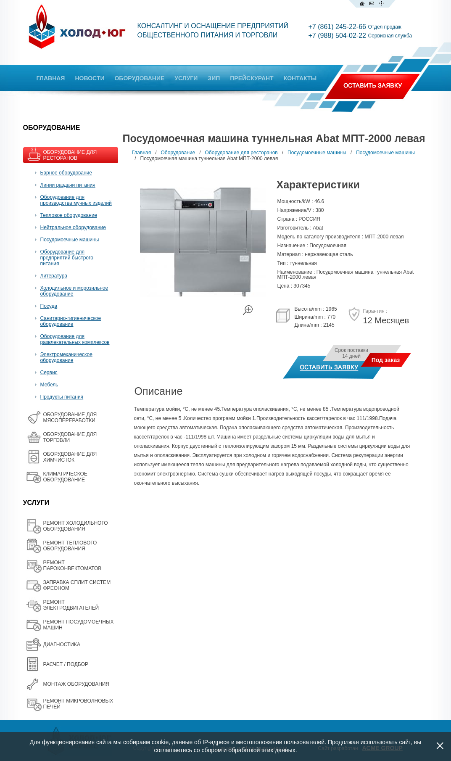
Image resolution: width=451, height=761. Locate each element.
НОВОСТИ (89, 78)
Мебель (49, 385)
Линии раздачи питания (67, 185)
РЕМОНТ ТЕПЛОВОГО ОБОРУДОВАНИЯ (70, 546)
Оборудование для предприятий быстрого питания (66, 258)
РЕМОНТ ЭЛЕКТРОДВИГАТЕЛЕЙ (71, 605)
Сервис (49, 372)
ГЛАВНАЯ (51, 78)
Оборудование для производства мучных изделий (76, 200)
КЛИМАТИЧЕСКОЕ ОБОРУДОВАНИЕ (65, 477)
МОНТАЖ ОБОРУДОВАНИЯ (76, 684)
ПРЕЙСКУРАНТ (251, 78)
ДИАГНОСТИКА (61, 644)
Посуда (49, 306)
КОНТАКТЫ (300, 78)
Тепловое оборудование (69, 215)
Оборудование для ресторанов (241, 153)
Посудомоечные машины (69, 240)
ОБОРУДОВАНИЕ (139, 78)
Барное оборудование (66, 173)
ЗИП (214, 78)
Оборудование (178, 153)
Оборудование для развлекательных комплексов (75, 339)
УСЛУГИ (186, 78)
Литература (54, 276)
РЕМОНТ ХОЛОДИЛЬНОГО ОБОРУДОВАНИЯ (75, 526)
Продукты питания (62, 397)
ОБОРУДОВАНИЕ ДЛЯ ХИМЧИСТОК (70, 457)
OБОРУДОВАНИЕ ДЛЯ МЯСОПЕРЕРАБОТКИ (70, 417)
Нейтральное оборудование (73, 227)
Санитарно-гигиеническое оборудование (70, 321)
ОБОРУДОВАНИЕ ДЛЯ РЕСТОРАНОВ (70, 155)
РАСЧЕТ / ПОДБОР (65, 664)
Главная (141, 153)
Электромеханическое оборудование (66, 357)
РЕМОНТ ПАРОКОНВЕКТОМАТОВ (72, 565)
